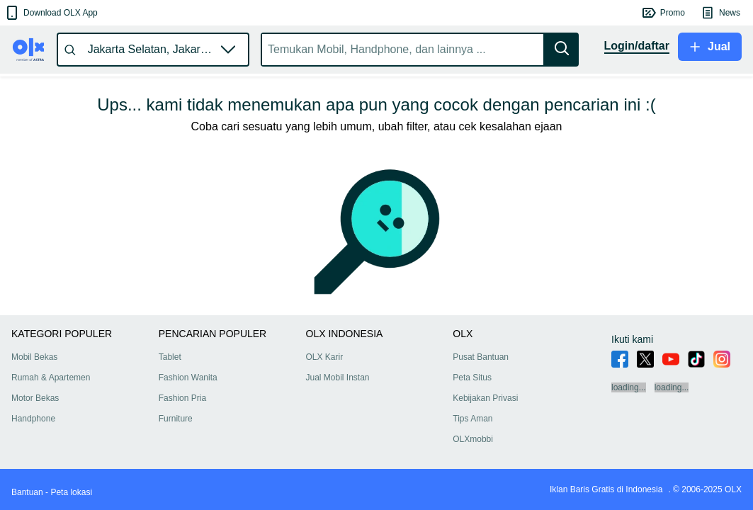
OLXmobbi (473, 439)
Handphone (33, 419)
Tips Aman (472, 419)
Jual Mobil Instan (338, 377)
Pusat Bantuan (481, 357)
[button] (51, 12)
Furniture (176, 419)
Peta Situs (472, 377)
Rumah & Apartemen (50, 377)
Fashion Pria (182, 398)
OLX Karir (325, 357)
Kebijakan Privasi (485, 398)
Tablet (170, 357)
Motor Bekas (35, 398)
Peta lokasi (71, 492)
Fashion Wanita (188, 377)
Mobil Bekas (34, 357)
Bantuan (27, 492)
